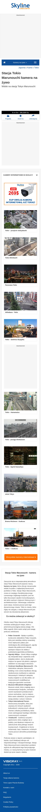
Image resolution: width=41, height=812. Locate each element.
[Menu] (35, 62)
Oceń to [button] (21, 117)
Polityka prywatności (10, 807)
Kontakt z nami (8, 787)
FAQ (5, 792)
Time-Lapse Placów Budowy (13, 783)
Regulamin (7, 797)
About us (6, 773)
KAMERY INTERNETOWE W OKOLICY (20, 175)
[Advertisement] (20, 37)
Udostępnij (33, 117)
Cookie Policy (8, 802)
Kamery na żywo (20, 62)
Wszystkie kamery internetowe (21, 557)
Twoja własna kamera (11, 778)
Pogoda (8, 117)
